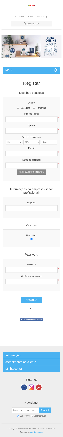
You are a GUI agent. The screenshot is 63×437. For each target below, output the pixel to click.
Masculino (25, 108)
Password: (31, 264)
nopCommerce (36, 432)
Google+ (39, 387)
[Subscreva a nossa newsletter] (25, 410)
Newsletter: (31, 235)
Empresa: (31, 202)
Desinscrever (40, 416)
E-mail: (31, 148)
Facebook (24, 387)
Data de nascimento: (31, 137)
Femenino (41, 108)
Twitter (31, 387)
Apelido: (31, 125)
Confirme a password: (31, 276)
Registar (19, 17)
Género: (31, 103)
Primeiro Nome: (31, 114)
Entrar (30, 17)
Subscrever (25, 416)
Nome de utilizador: (31, 160)
